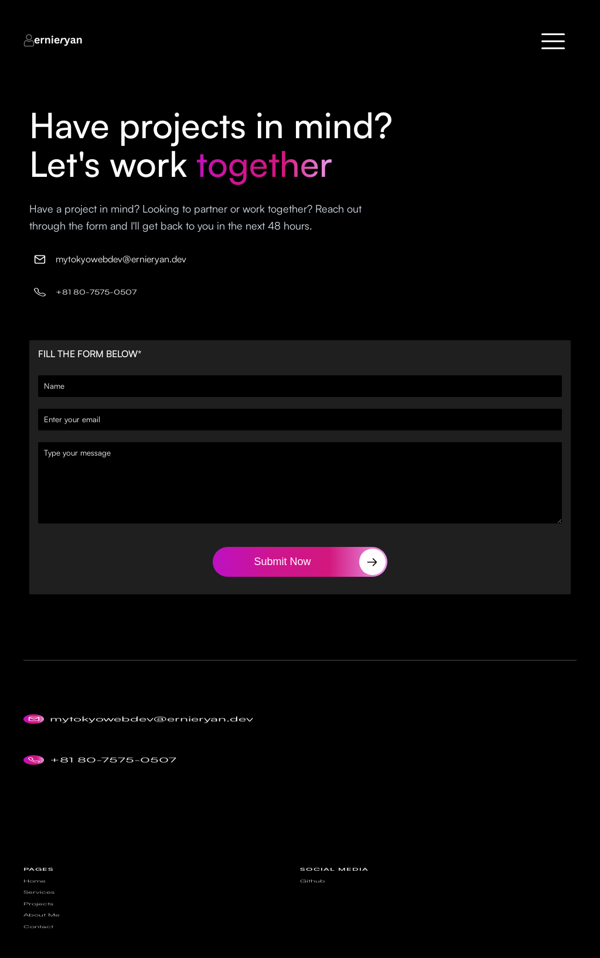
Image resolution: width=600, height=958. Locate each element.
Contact (38, 931)
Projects (38, 917)
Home (34, 903)
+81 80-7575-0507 (96, 292)
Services (38, 910)
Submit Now (282, 561)
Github (312, 903)
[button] (553, 41)
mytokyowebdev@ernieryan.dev (121, 259)
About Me (41, 924)
